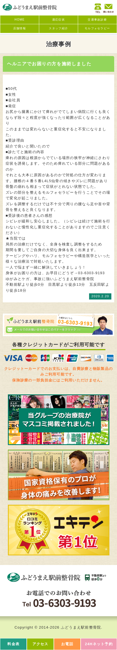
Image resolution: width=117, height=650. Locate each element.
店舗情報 (19, 28)
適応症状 (58, 19)
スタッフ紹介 (58, 28)
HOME (20, 19)
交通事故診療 (97, 19)
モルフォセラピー (97, 28)
